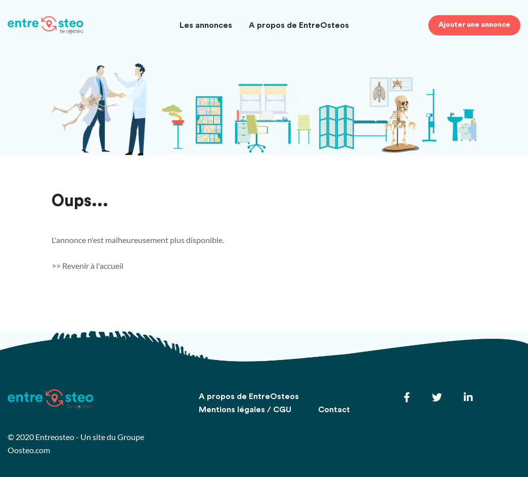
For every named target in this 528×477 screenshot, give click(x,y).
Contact (334, 410)
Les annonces (206, 25)
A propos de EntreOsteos (299, 25)
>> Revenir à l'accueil (87, 265)
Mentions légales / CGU (245, 410)
